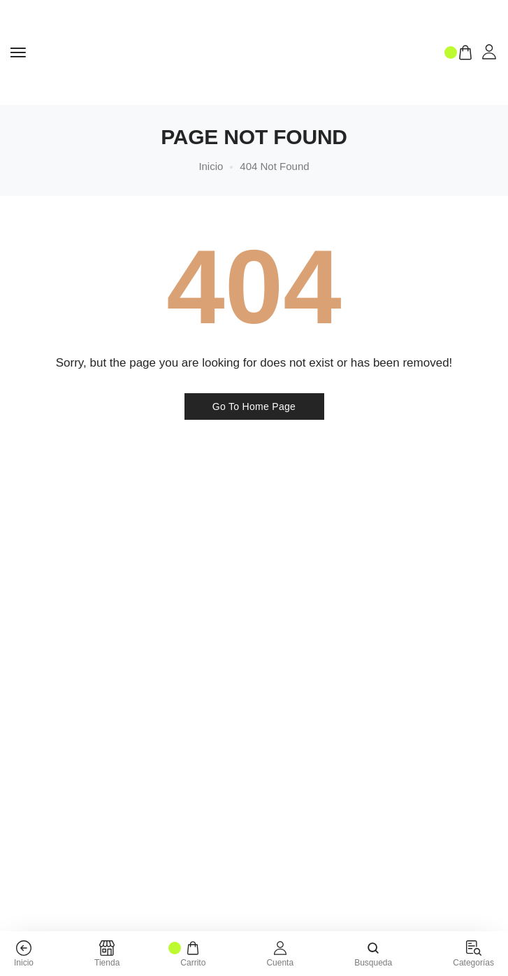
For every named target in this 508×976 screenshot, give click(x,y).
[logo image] (236, 51)
